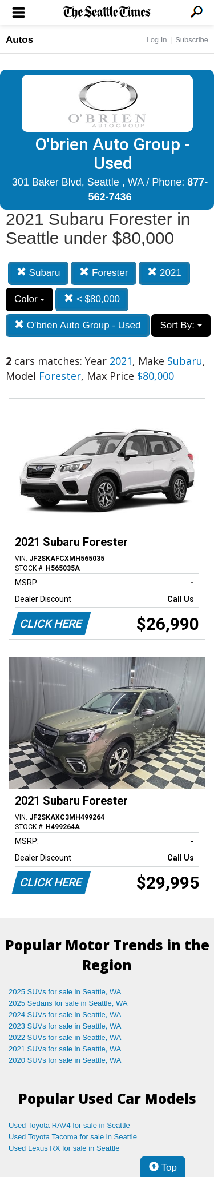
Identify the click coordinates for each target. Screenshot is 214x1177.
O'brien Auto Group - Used (77, 325)
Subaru (38, 272)
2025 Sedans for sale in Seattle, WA (68, 1003)
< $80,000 (92, 299)
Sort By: (180, 325)
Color (29, 299)
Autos (19, 39)
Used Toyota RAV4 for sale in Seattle (69, 1125)
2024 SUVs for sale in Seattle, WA (65, 1014)
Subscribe (191, 39)
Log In (156, 39)
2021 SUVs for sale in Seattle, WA (65, 1049)
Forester (103, 272)
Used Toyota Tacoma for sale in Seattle (73, 1136)
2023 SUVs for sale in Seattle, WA (65, 1026)
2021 (164, 272)
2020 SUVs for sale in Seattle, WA (65, 1060)
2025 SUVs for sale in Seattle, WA (65, 991)
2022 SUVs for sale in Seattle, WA (65, 1037)
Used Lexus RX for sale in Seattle (64, 1148)
